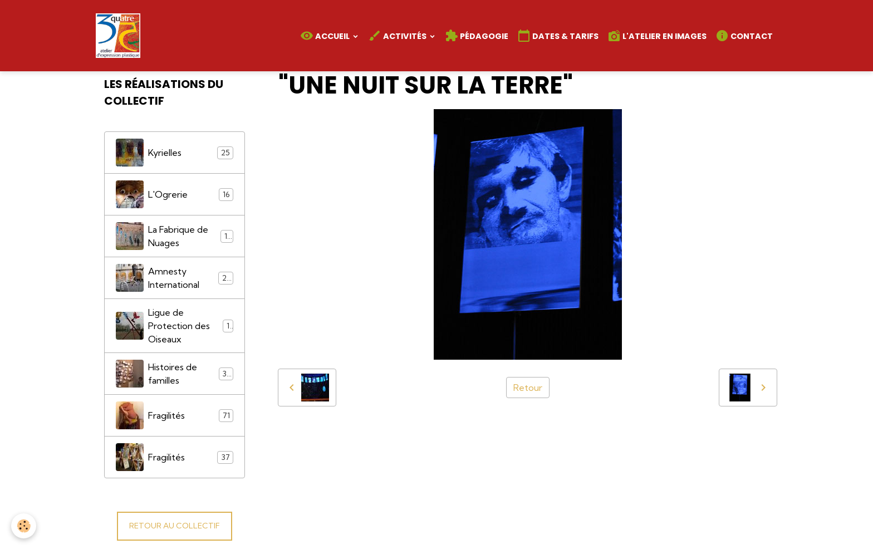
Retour (527, 387)
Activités (398, 35)
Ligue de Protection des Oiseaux (175, 326)
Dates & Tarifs (558, 35)
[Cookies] (23, 525)
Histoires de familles (175, 374)
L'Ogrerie (175, 194)
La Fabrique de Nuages (175, 236)
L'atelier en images (657, 35)
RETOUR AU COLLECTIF (174, 526)
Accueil (325, 35)
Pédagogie (476, 35)
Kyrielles (175, 152)
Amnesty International (175, 278)
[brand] (120, 35)
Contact (744, 35)
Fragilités (175, 415)
